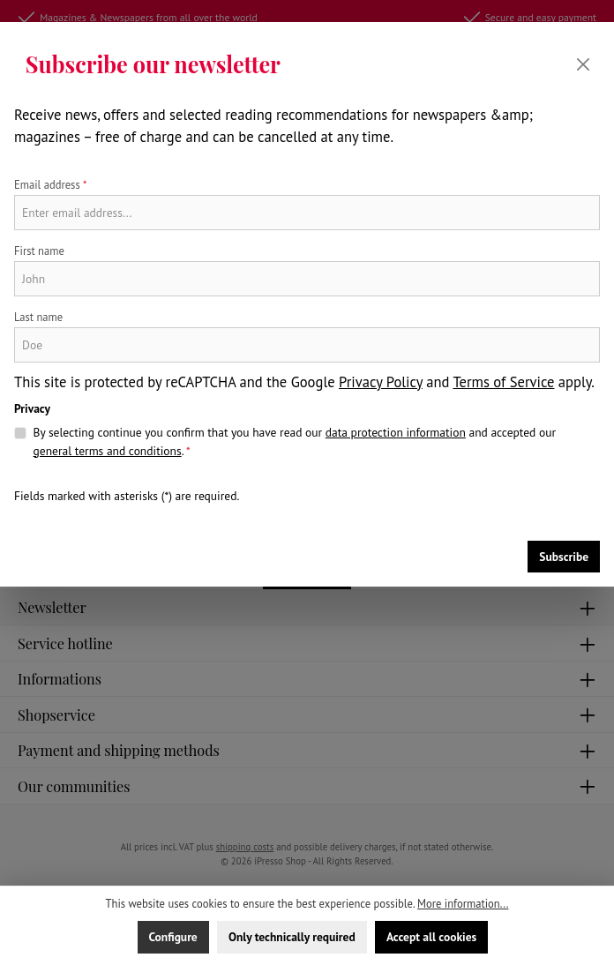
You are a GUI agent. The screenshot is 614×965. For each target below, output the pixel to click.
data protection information (396, 432)
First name (39, 250)
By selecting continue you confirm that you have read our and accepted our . (295, 441)
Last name (38, 317)
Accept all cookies (431, 937)
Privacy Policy (381, 382)
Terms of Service (503, 382)
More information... (462, 903)
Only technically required (292, 937)
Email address (50, 184)
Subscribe (563, 557)
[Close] (583, 64)
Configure (173, 937)
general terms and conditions (108, 451)
